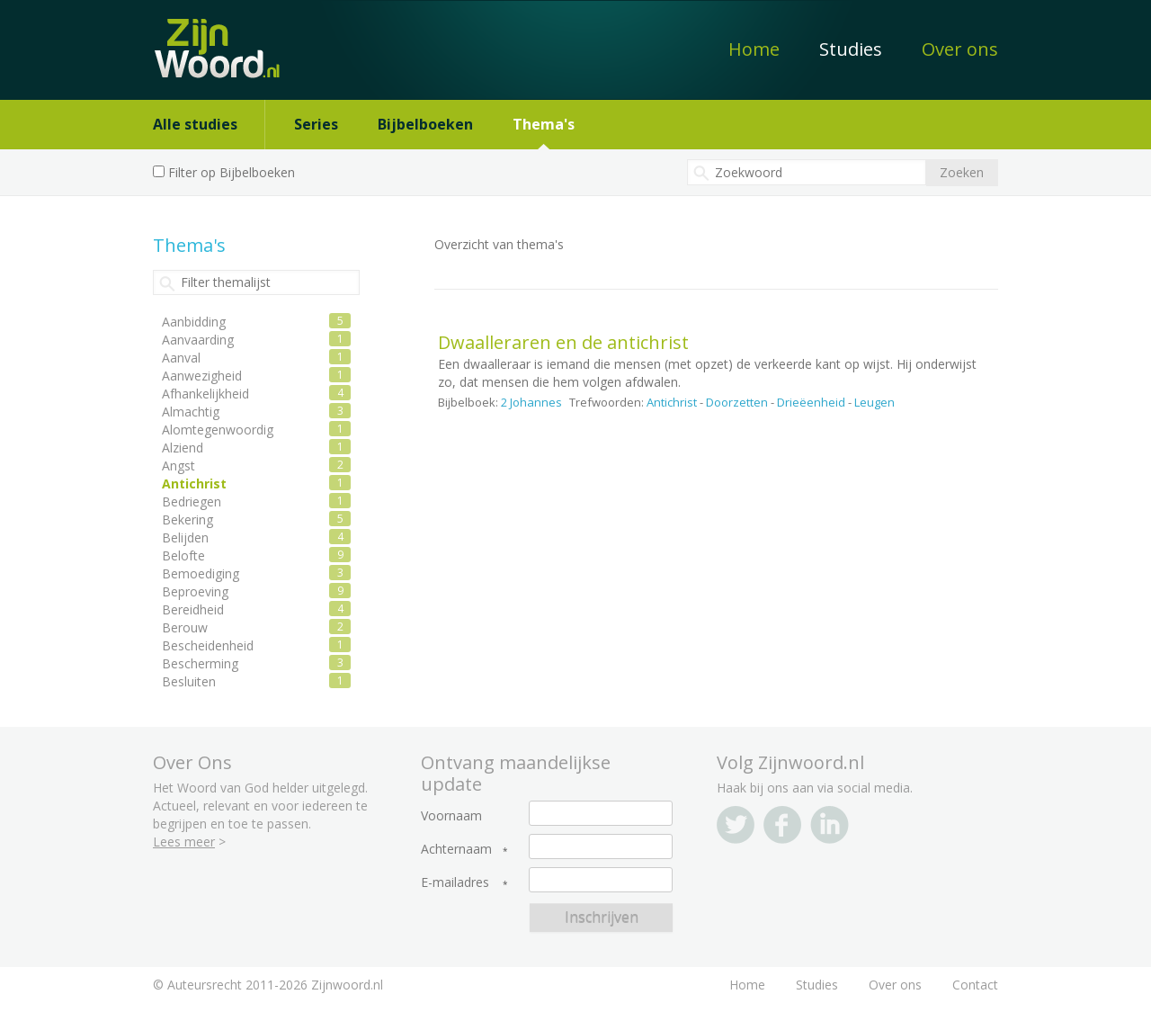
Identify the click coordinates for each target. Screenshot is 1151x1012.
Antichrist (672, 402)
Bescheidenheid (208, 645)
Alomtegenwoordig (217, 429)
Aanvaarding (198, 339)
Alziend (182, 447)
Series (316, 124)
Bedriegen (191, 501)
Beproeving (195, 591)
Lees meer (184, 841)
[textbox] (806, 172)
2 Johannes (531, 402)
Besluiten (189, 681)
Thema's (544, 124)
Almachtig (190, 411)
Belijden (185, 537)
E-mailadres (455, 882)
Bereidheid (193, 609)
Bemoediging (200, 573)
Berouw (185, 627)
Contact (975, 984)
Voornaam (451, 816)
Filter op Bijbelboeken (231, 172)
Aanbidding (194, 321)
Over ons (960, 49)
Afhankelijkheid (205, 393)
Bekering (187, 519)
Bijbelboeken (425, 124)
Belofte (183, 555)
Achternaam (456, 849)
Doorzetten (737, 402)
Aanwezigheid (202, 375)
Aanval (181, 357)
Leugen (874, 402)
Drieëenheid (811, 402)
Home (754, 49)
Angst (178, 465)
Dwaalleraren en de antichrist (563, 342)
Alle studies (195, 124)
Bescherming (200, 663)
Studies (850, 49)
